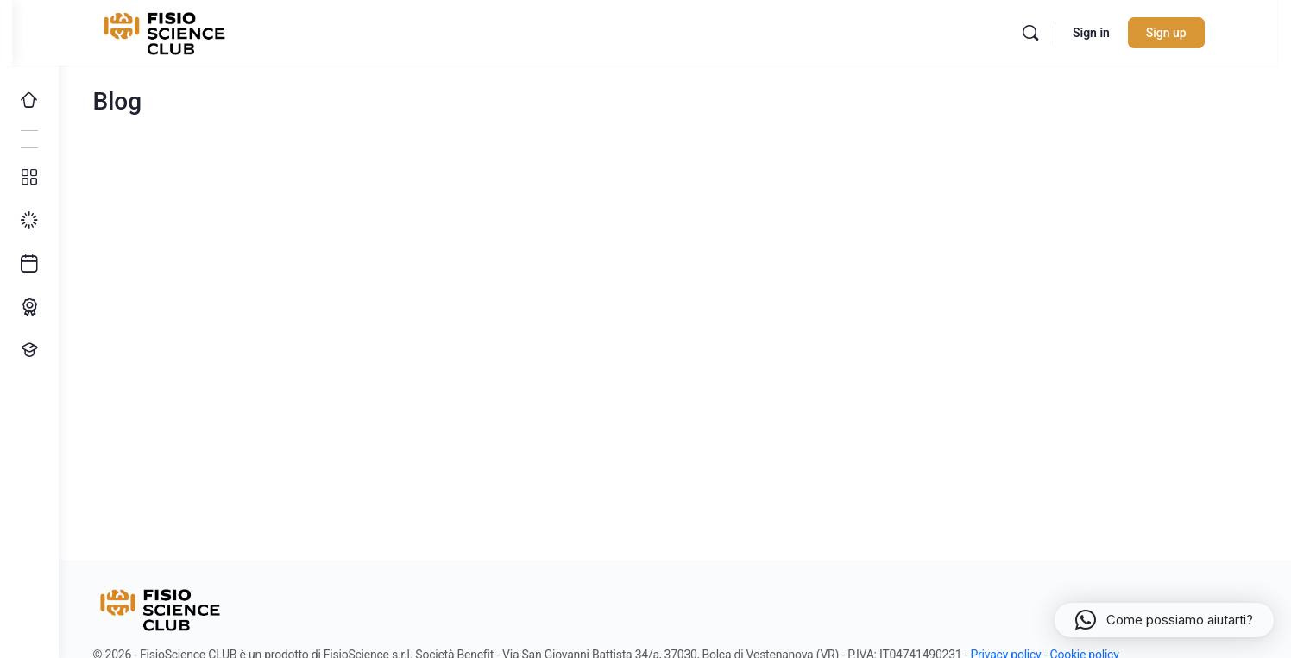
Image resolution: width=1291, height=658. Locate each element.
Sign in (1120, 33)
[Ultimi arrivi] (29, 263)
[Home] (29, 100)
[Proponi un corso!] (29, 350)
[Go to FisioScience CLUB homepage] (196, 31)
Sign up (1195, 33)
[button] (1164, 620)
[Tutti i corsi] (29, 177)
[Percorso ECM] (29, 307)
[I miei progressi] (29, 220)
